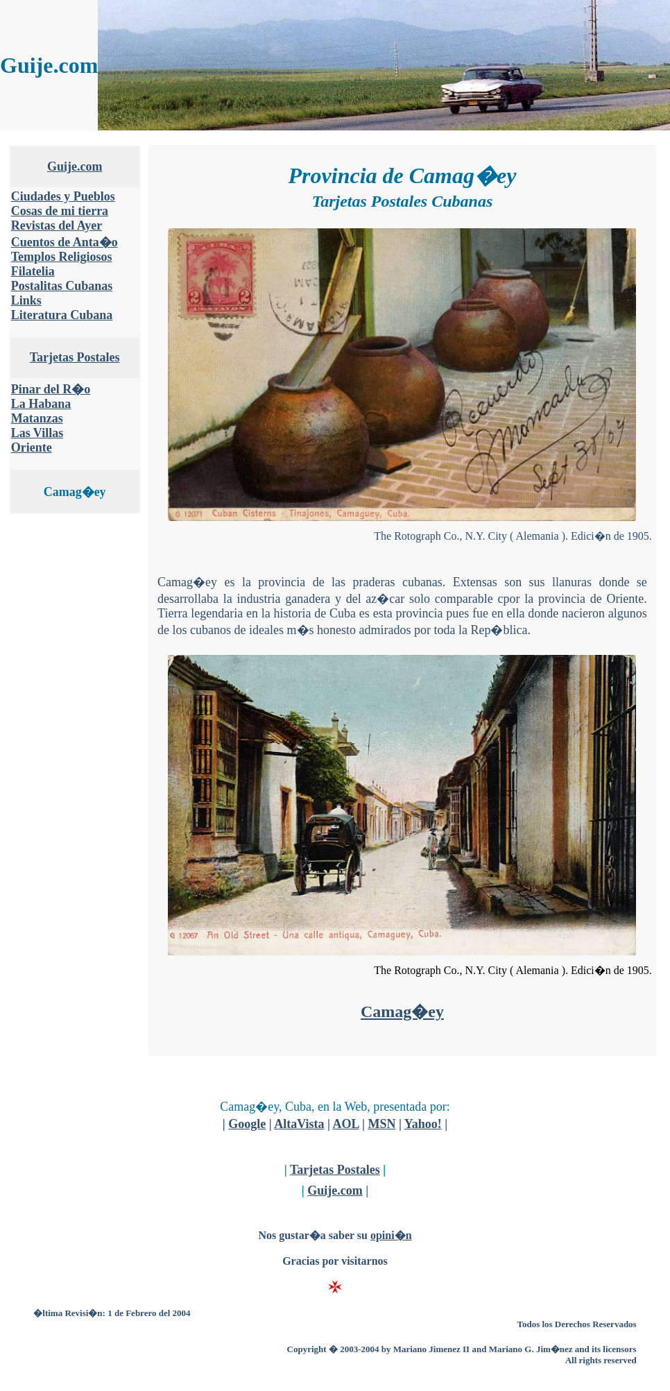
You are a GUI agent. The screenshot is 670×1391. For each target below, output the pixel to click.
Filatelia (33, 271)
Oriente (31, 447)
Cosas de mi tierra (59, 211)
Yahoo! (423, 1124)
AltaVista (299, 1124)
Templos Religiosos (61, 257)
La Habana (41, 404)
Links (26, 300)
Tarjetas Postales (75, 357)
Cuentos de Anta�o (64, 242)
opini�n (391, 1235)
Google (247, 1124)
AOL (345, 1124)
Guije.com (74, 166)
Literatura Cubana (62, 315)
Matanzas (37, 418)
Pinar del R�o (51, 389)
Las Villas (37, 433)
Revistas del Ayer (57, 225)
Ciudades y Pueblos (63, 196)
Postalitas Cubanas (62, 286)
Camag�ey (402, 1011)
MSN (381, 1124)
